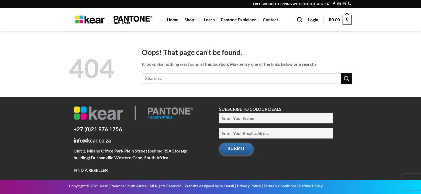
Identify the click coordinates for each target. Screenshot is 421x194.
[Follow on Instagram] (339, 4)
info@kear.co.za (92, 140)
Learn (209, 19)
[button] (313, 20)
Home (172, 19)
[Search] (299, 19)
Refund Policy (311, 185)
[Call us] (349, 4)
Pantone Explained (239, 19)
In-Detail (227, 185)
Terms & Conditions (280, 185)
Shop (191, 19)
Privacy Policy (249, 185)
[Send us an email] (344, 4)
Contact (270, 19)
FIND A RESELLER (91, 170)
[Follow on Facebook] (334, 4)
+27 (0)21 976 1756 (98, 129)
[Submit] (346, 78)
